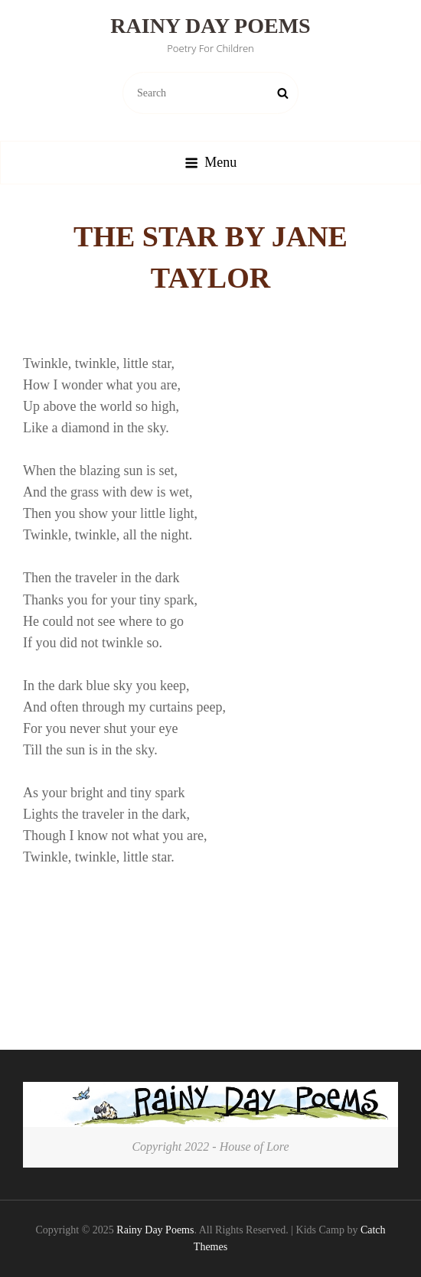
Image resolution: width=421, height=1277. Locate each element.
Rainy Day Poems (210, 25)
